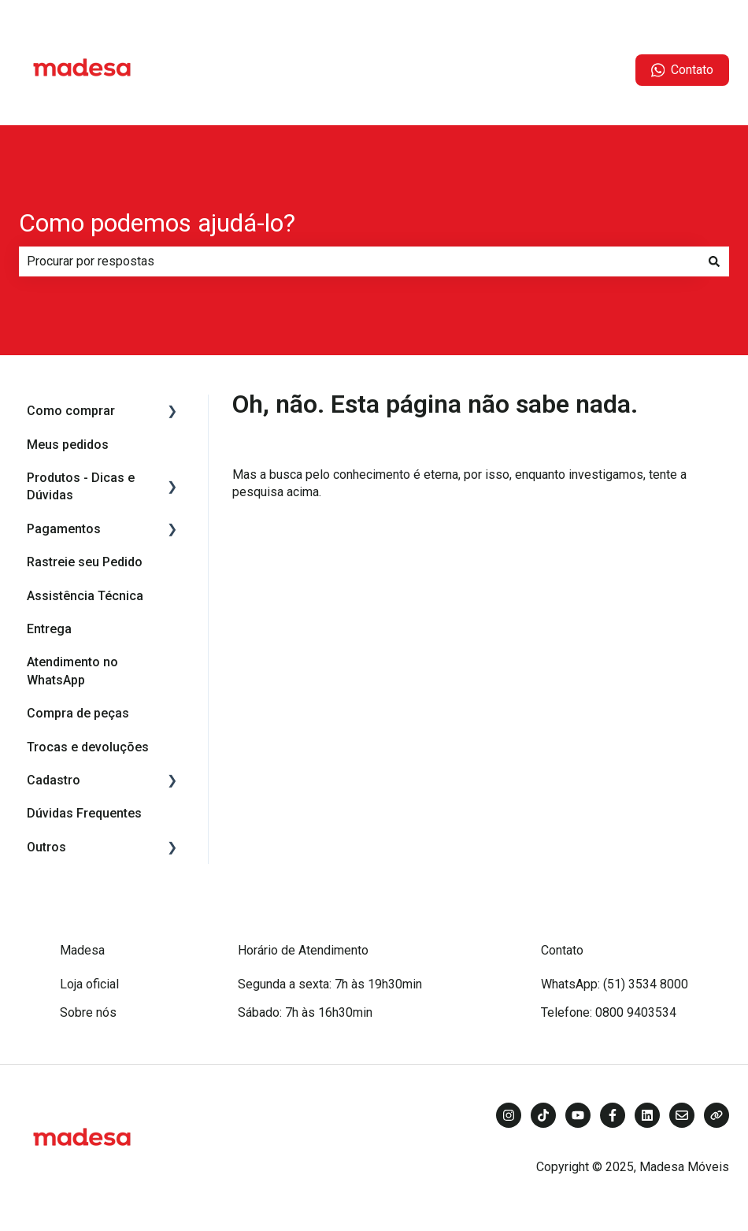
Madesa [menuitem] (82, 950)
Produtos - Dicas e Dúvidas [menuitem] (81, 486)
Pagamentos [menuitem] (64, 528)
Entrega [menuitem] (49, 628)
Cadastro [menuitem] (53, 780)
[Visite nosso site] (716, 1115)
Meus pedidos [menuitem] (68, 444)
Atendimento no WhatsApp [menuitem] (72, 670)
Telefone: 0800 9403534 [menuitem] (608, 1012)
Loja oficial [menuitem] (89, 984)
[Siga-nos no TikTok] (543, 1115)
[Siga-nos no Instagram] (508, 1115)
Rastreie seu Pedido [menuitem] (85, 561)
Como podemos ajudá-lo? (157, 223)
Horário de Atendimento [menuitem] (303, 950)
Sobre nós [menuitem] (88, 1012)
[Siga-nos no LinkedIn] (647, 1115)
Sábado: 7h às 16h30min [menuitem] (305, 1012)
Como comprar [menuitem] (71, 410)
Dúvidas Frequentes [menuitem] (84, 813)
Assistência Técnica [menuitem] (85, 595)
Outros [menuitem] (46, 847)
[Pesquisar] (714, 261)
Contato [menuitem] (562, 950)
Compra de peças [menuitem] (78, 713)
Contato (682, 70)
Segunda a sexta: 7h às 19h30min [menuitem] (330, 984)
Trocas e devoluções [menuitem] (88, 747)
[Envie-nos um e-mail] (681, 1115)
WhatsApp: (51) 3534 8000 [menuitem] (614, 984)
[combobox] (359, 261)
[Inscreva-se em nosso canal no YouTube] (578, 1115)
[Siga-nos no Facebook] (612, 1115)
